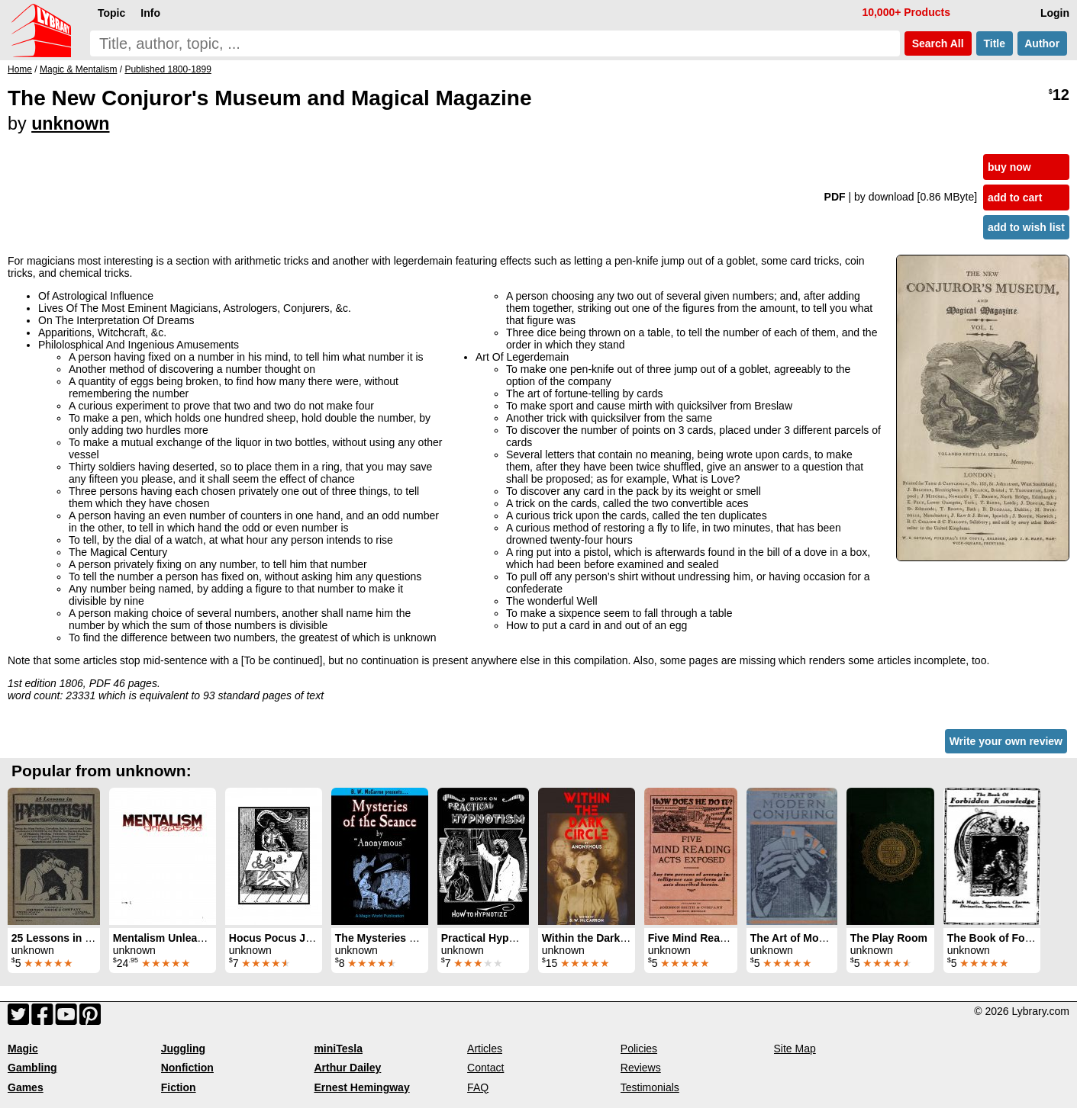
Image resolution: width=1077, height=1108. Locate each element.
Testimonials (650, 1087)
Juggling (183, 1048)
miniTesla (338, 1048)
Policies (639, 1048)
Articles (484, 1048)
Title (994, 43)
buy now (1009, 167)
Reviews (641, 1067)
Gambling (32, 1067)
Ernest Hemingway (361, 1087)
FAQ (478, 1087)
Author (1042, 43)
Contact (485, 1067)
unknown (70, 123)
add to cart (1015, 197)
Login (1054, 13)
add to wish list (1026, 227)
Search (938, 43)
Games (26, 1087)
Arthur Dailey (347, 1067)
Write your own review (1006, 741)
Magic (23, 1048)
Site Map (795, 1048)
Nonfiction (187, 1067)
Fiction (178, 1087)
